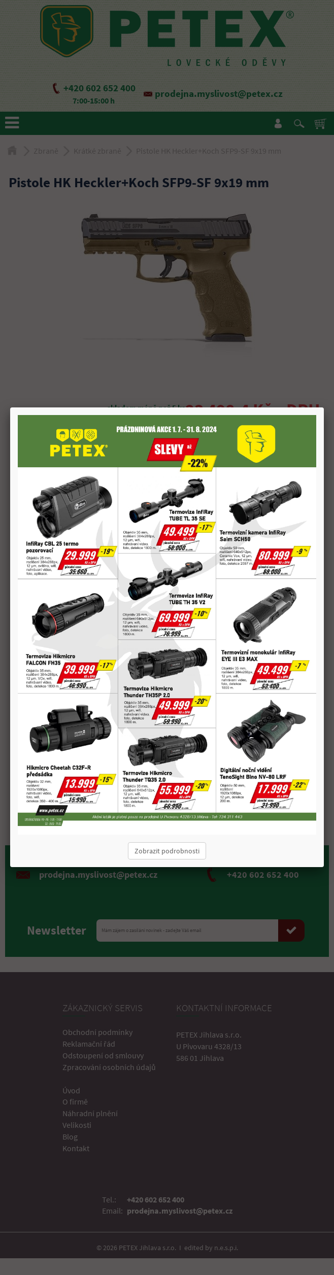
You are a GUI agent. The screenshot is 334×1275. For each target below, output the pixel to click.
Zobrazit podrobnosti (167, 850)
